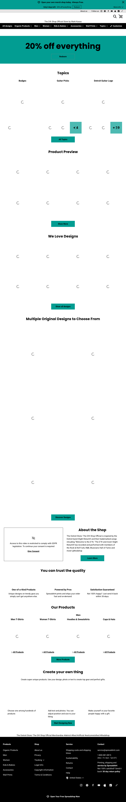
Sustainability (72, 758)
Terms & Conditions (43, 774)
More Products (63, 659)
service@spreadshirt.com (108, 750)
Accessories (77, 26)
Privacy (37, 755)
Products (7, 744)
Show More (63, 223)
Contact (69, 767)
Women (47, 26)
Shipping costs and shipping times (78, 752)
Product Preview (63, 151)
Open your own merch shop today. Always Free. (62, 2)
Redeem (77, 7)
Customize (116, 26)
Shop (36, 744)
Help (68, 772)
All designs (7, 26)
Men (37, 26)
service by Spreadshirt (107, 765)
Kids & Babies (61, 26)
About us (83, 11)
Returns (69, 763)
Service (69, 744)
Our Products (63, 607)
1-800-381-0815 (110, 756)
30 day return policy (111, 771)
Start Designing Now (63, 723)
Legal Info (38, 765)
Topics (104, 26)
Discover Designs (63, 517)
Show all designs (63, 306)
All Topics (63, 139)
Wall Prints (92, 26)
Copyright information (44, 769)
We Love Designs (63, 236)
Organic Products (23, 26)
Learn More (92, 558)
